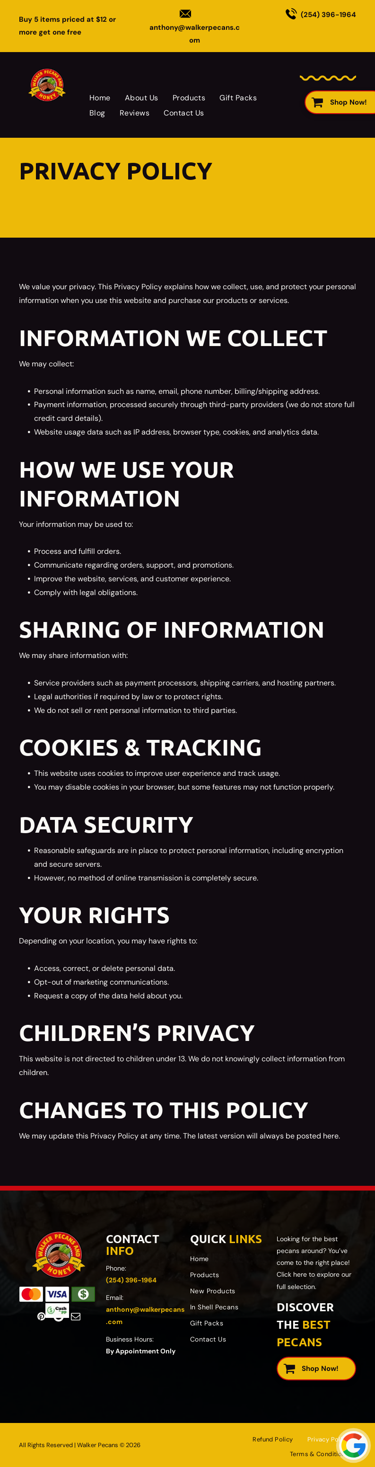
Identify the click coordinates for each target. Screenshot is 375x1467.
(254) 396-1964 (328, 14)
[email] (76, 1316)
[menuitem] (100, 97)
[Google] (59, 1316)
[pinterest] (42, 1316)
